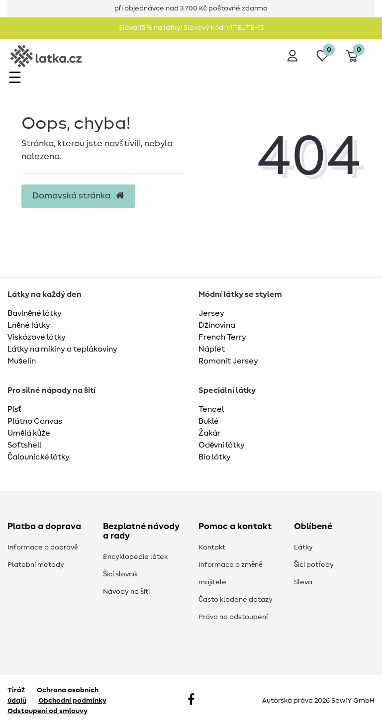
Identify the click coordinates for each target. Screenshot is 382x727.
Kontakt (211, 547)
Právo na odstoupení (233, 617)
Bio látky (214, 457)
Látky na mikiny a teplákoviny (62, 349)
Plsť (14, 409)
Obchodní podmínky (72, 700)
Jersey (211, 313)
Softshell (24, 445)
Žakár (209, 433)
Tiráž (16, 690)
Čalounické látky (38, 457)
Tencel (211, 409)
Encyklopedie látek (135, 556)
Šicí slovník (120, 574)
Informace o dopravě (42, 547)
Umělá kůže (28, 433)
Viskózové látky (36, 337)
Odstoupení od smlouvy (47, 711)
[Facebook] (191, 701)
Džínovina (216, 325)
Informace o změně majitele (230, 573)
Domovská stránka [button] (78, 195)
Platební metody (35, 564)
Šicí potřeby (314, 564)
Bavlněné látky (34, 313)
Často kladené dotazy (235, 599)
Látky (303, 547)
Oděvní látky (221, 445)
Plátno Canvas (34, 421)
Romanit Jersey (228, 361)
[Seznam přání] (322, 56)
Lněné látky (28, 325)
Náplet (211, 349)
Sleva (303, 582)
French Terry (222, 337)
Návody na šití (126, 591)
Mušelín (21, 361)
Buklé (208, 421)
